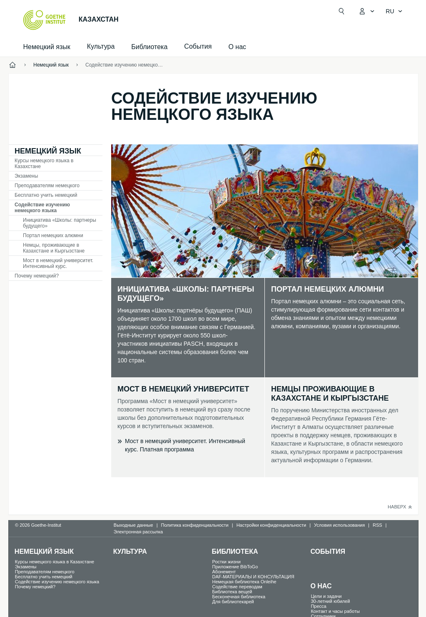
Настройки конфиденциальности (271, 525)
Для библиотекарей (233, 601)
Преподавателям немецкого (47, 185)
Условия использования (339, 525)
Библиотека (149, 46)
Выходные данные (133, 525)
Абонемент (224, 571)
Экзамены (26, 176)
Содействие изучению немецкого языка (42, 207)
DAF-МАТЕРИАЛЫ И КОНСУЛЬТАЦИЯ (253, 576)
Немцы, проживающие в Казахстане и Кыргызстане (54, 248)
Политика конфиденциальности (194, 525)
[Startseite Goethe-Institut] (44, 20)
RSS (377, 525)
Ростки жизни (226, 561)
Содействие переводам (237, 586)
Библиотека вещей (232, 591)
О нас (237, 46)
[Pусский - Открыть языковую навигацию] (394, 11)
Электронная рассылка (138, 531)
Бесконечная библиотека (239, 596)
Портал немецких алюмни (53, 235)
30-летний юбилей (330, 601)
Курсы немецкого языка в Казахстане (44, 163)
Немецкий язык (46, 46)
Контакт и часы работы (335, 611)
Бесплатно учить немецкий (46, 195)
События (327, 551)
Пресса (318, 606)
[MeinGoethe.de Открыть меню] (366, 11)
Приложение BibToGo (235, 566)
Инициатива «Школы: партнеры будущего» (59, 223)
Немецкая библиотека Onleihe (244, 581)
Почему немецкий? (37, 276)
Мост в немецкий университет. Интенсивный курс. (58, 263)
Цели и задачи (326, 596)
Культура (130, 551)
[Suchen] (341, 11)
